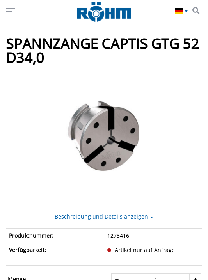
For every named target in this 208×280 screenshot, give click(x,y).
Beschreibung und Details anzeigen (104, 216)
